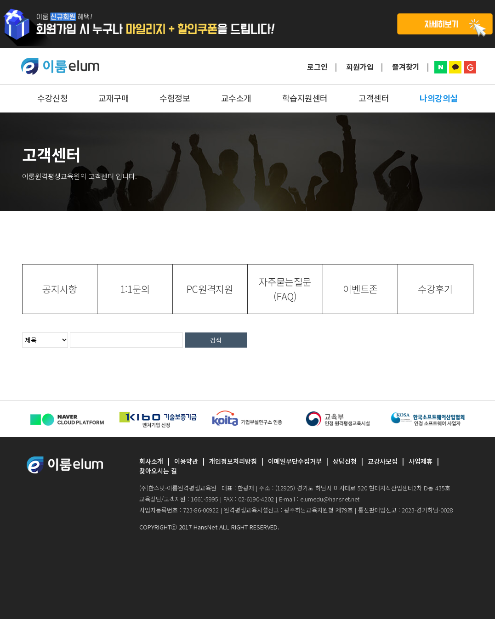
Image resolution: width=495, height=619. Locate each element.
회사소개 (151, 461)
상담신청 (345, 461)
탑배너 (247, 24)
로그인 (317, 66)
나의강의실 (439, 98)
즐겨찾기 (406, 66)
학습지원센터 (305, 98)
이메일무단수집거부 (295, 461)
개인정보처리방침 (233, 461)
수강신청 (52, 98)
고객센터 (373, 98)
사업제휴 (420, 461)
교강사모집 (383, 461)
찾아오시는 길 (158, 470)
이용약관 (186, 461)
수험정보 (174, 98)
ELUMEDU (60, 66)
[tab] (60, 289)
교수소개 (236, 98)
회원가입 (360, 66)
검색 (215, 340)
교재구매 (113, 98)
